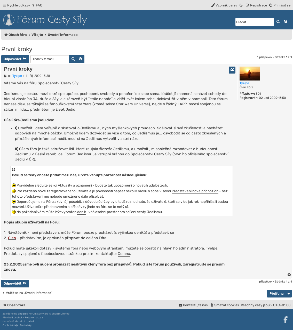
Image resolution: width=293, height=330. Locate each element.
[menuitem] (36, 5)
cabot (30, 321)
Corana (124, 254)
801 (258, 93)
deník (81, 212)
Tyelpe (244, 83)
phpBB (22, 313)
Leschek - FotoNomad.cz (27, 317)
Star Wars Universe (132, 104)
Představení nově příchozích (195, 191)
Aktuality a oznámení (75, 185)
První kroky (16, 49)
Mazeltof (20, 321)
